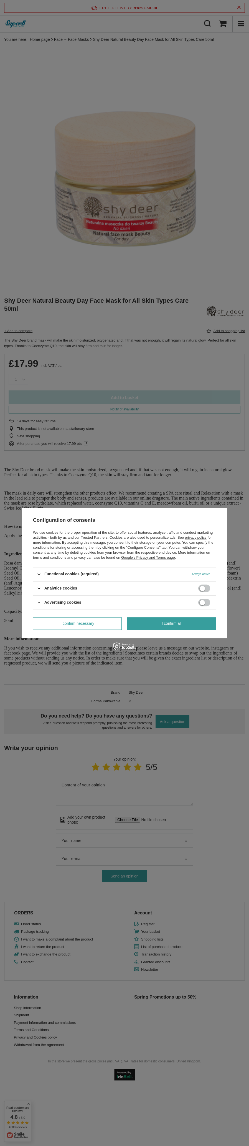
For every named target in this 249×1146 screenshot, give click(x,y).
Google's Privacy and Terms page (148, 557)
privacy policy (196, 537)
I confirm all (172, 623)
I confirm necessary (77, 623)
